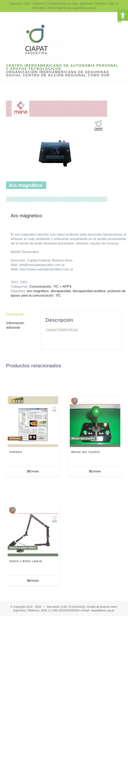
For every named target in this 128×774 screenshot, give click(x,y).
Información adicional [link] (15, 325)
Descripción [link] (15, 314)
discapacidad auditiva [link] (89, 291)
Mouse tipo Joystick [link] (85, 451)
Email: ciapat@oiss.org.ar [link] (80, 8)
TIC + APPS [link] (62, 286)
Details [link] (34, 471)
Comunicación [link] (40, 286)
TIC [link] (58, 295)
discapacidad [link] (61, 291)
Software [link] (15, 451)
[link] (122, 15)
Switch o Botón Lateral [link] (25, 561)
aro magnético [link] (38, 291)
